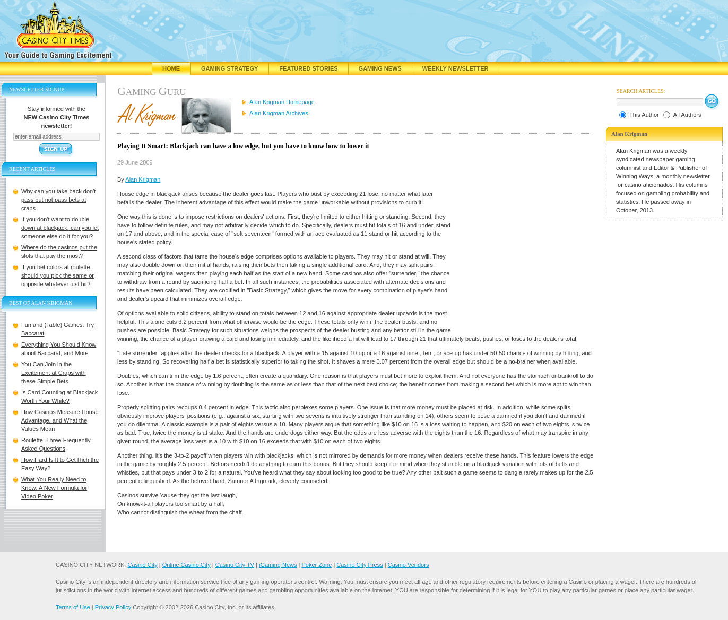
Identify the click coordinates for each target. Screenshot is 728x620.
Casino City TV (234, 565)
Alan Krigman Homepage (282, 102)
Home (171, 68)
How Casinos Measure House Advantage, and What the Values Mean (60, 420)
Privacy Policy (113, 607)
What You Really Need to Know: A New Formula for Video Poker (54, 488)
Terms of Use (73, 607)
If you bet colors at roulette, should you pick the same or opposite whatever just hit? (57, 275)
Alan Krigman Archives (278, 113)
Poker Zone (316, 565)
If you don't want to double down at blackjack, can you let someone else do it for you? (60, 227)
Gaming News (380, 68)
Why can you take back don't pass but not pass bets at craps (58, 199)
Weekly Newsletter (455, 68)
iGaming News (278, 565)
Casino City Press (359, 565)
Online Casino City (186, 565)
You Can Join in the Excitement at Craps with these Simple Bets (53, 372)
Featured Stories (308, 68)
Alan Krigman (142, 179)
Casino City (142, 565)
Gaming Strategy (229, 68)
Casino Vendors (408, 565)
